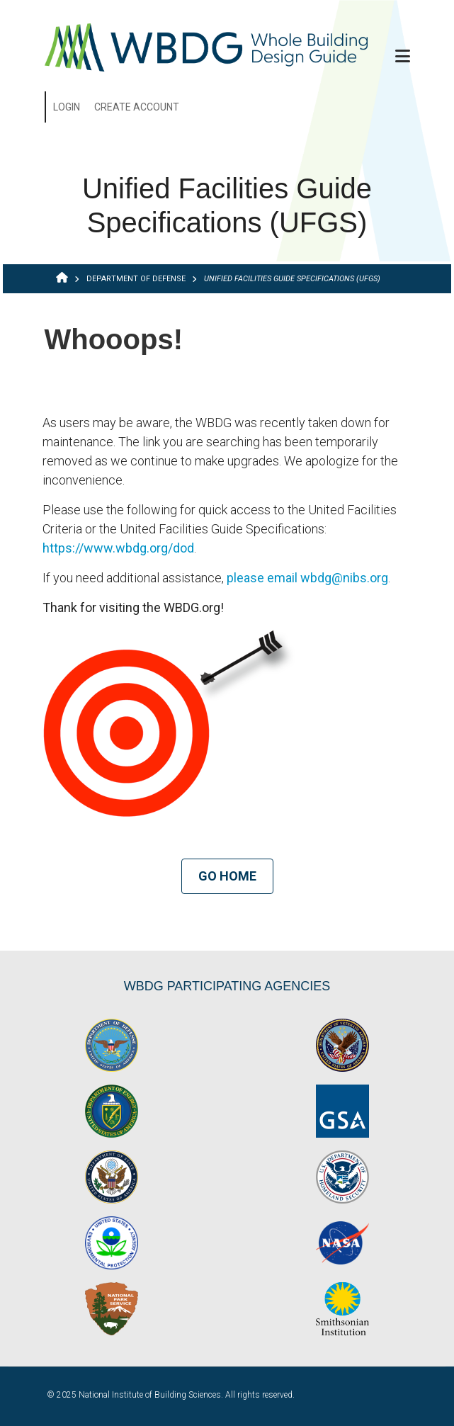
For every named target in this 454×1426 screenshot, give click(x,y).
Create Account (136, 107)
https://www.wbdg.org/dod (118, 548)
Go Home (227, 875)
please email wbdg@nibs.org (307, 577)
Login (66, 107)
